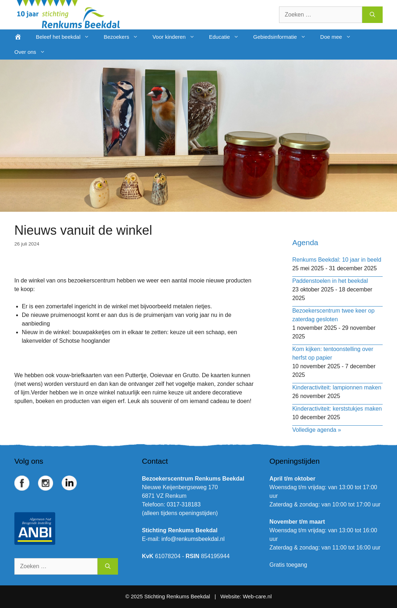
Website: (231, 596)
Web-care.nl (257, 596)
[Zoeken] (372, 14)
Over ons (33, 52)
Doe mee (339, 37)
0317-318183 (183, 504)
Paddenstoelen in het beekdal (330, 281)
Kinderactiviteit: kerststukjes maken (337, 409)
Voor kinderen (177, 37)
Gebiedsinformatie (283, 37)
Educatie (227, 37)
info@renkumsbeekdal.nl (193, 539)
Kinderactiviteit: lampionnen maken (336, 387)
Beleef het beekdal (66, 37)
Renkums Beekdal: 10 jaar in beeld (336, 260)
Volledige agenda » (316, 430)
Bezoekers (124, 37)
